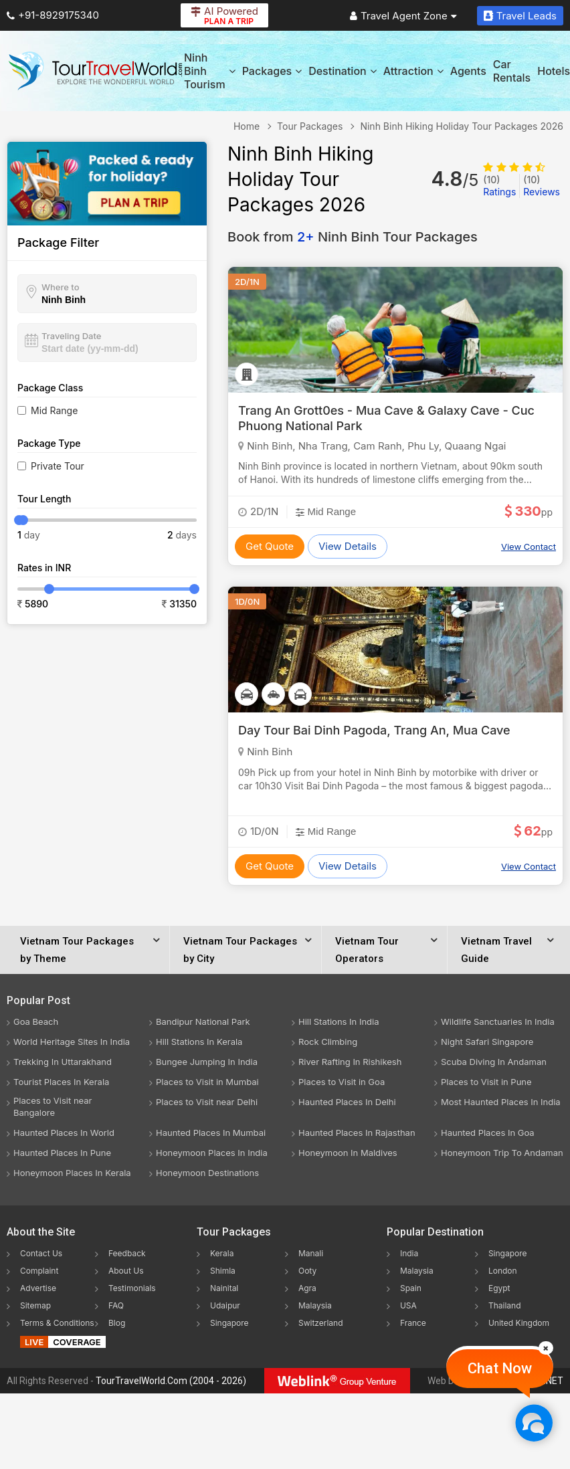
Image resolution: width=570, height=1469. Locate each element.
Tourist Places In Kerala (61, 1081)
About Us (125, 1271)
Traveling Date (71, 335)
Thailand (504, 1305)
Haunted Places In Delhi (347, 1101)
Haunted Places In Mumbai (211, 1132)
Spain (410, 1288)
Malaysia (315, 1305)
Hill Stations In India (338, 1021)
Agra (307, 1288)
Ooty (307, 1271)
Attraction (413, 71)
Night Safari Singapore (487, 1041)
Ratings (499, 185)
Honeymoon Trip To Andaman (502, 1152)
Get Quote (270, 546)
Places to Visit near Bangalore (52, 1106)
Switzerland (320, 1323)
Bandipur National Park (203, 1021)
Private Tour (57, 466)
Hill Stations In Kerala (199, 1041)
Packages (272, 71)
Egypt (499, 1288)
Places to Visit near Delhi (207, 1101)
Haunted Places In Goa (488, 1132)
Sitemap (35, 1305)
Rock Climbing (327, 1041)
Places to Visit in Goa (341, 1081)
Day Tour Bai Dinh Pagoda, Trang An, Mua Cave (374, 730)
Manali (310, 1253)
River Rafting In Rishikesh (349, 1061)
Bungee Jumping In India (207, 1061)
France (413, 1323)
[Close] (546, 1348)
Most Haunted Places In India (501, 1101)
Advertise (38, 1288)
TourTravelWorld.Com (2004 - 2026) (171, 1380)
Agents (468, 71)
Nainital (224, 1288)
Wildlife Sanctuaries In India (498, 1021)
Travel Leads (520, 15)
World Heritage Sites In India (71, 1041)
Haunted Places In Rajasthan (356, 1132)
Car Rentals (512, 71)
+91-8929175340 (53, 15)
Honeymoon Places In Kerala (72, 1172)
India (409, 1253)
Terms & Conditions (57, 1323)
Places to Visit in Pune (486, 1081)
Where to (60, 287)
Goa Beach (35, 1021)
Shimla (222, 1271)
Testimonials (132, 1288)
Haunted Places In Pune (62, 1152)
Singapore (229, 1323)
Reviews (541, 185)
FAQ (116, 1305)
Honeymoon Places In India (212, 1152)
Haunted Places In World (63, 1132)
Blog (116, 1323)
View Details (347, 546)
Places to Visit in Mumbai (207, 1081)
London (502, 1271)
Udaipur (225, 1305)
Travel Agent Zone (403, 15)
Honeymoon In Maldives (347, 1152)
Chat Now (500, 1368)
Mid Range (54, 410)
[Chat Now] (533, 1422)
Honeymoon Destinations (207, 1172)
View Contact (528, 546)
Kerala (221, 1253)
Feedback (127, 1253)
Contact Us (41, 1253)
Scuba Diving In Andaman (494, 1061)
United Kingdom (518, 1323)
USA (408, 1305)
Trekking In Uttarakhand (62, 1061)
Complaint (39, 1271)
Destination (342, 71)
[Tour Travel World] (95, 71)
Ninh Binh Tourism (209, 71)
